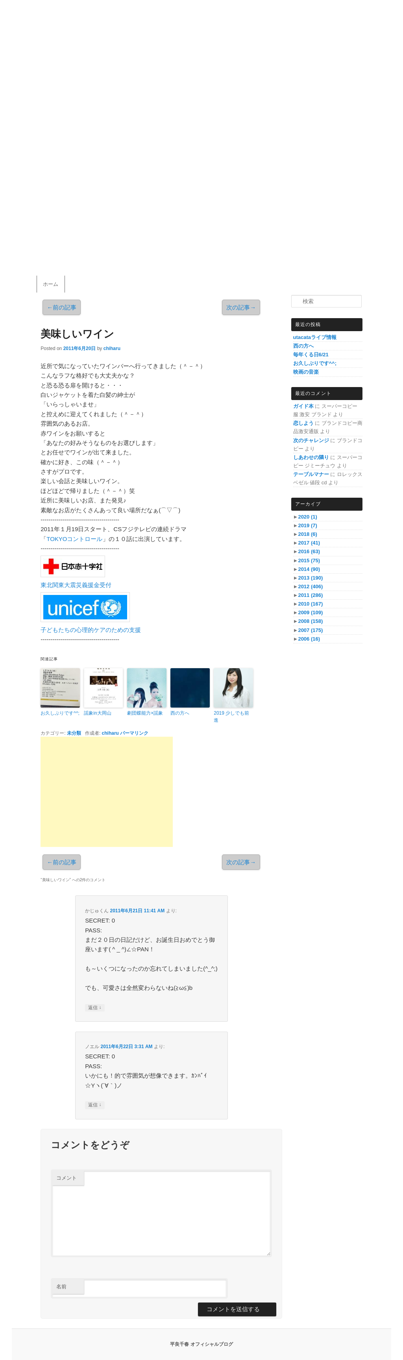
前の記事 (61, 307)
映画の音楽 (306, 372)
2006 (309, 639)
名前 (61, 1287)
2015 (309, 560)
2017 (309, 543)
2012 (310, 586)
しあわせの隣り (311, 457)
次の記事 (241, 307)
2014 (309, 569)
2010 (310, 604)
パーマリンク (134, 733)
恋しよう (303, 423)
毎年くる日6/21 (311, 355)
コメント (66, 1178)
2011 (310, 595)
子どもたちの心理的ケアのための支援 (91, 629)
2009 (310, 612)
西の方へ (179, 713)
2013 (310, 578)
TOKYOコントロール (74, 538)
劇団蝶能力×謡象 (145, 713)
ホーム (50, 284)
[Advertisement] (107, 792)
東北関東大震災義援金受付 (76, 585)
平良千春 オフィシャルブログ (201, 1344)
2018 (307, 534)
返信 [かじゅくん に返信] (94, 1008)
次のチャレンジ (311, 440)
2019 (307, 525)
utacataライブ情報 (315, 337)
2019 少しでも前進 (231, 716)
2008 (310, 621)
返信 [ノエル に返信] (94, 1105)
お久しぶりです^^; (60, 713)
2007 (310, 630)
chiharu (112, 348)
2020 (307, 517)
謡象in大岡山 (97, 713)
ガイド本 (303, 406)
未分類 (74, 733)
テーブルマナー (311, 474)
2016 (309, 551)
